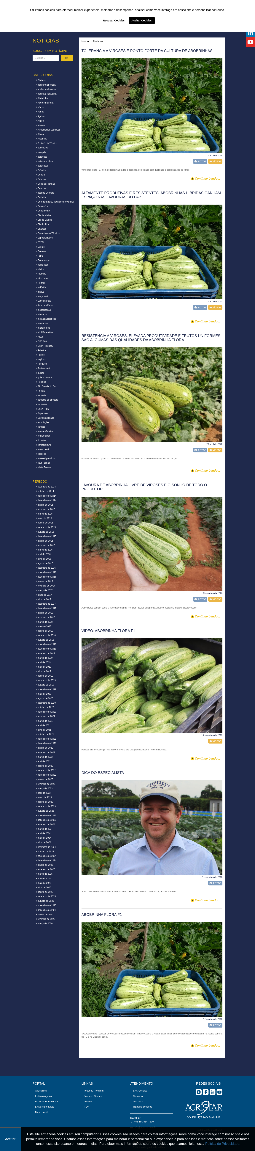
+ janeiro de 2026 (44, 914)
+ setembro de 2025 (46, 896)
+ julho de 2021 (43, 730)
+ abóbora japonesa (45, 85)
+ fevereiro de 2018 (45, 617)
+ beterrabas (42, 165)
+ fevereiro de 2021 (45, 716)
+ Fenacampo (43, 260)
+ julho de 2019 (43, 671)
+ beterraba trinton (45, 161)
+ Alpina (40, 134)
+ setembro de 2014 (46, 486)
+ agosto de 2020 (44, 698)
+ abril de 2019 (43, 662)
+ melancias (42, 323)
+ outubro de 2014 (45, 491)
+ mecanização (43, 310)
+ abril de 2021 (43, 725)
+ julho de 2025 (43, 887)
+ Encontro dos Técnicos (48, 233)
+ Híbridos (41, 273)
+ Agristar (40, 116)
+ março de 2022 (44, 757)
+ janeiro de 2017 (44, 581)
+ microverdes (43, 328)
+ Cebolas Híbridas (45, 184)
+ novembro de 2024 (46, 856)
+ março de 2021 (44, 721)
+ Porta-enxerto (43, 368)
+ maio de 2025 (43, 883)
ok (66, 57)
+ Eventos (41, 251)
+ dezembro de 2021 (46, 743)
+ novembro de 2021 (46, 739)
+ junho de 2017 (44, 595)
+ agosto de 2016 (44, 563)
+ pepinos (40, 359)
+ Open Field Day (44, 346)
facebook (206, 1092)
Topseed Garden (93, 1096)
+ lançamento (42, 296)
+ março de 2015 (44, 513)
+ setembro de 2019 (46, 680)
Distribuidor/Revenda (46, 1101)
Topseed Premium (94, 1090)
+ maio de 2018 (43, 626)
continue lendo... (207, 178)
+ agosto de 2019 (44, 676)
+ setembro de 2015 (46, 527)
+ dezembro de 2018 (46, 648)
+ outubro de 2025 (45, 901)
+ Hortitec (40, 283)
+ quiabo (40, 373)
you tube (219, 1092)
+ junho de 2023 (44, 797)
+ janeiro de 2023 (44, 779)
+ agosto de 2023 (44, 802)
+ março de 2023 (44, 788)
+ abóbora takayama (46, 89)
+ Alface (40, 121)
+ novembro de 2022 (46, 775)
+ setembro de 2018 (46, 635)
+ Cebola (40, 174)
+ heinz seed (42, 265)
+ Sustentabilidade (45, 418)
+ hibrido (40, 269)
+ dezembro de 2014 (46, 500)
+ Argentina (41, 138)
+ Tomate (40, 427)
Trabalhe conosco (142, 1106)
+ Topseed (41, 454)
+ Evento (40, 247)
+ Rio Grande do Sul (46, 386)
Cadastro (138, 1096)
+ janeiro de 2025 (44, 865)
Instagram (199, 1092)
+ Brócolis (41, 170)
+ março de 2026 (44, 923)
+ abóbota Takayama (46, 93)
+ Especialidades (44, 237)
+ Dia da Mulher (44, 215)
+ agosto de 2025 (44, 892)
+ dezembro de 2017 (46, 608)
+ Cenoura (41, 188)
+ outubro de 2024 (45, 851)
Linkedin (213, 1092)
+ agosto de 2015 (44, 522)
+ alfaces (40, 125)
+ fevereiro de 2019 (45, 653)
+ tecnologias (42, 422)
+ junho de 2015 (44, 518)
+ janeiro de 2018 (44, 612)
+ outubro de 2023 (45, 811)
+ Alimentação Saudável (48, 129)
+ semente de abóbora (47, 400)
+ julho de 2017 (43, 599)
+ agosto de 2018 (44, 631)
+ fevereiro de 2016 (45, 545)
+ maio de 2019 (43, 667)
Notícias (98, 41)
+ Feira (39, 256)
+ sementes (41, 404)
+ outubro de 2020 (45, 707)
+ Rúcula (40, 391)
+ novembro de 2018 (46, 644)
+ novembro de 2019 (46, 689)
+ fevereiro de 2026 (45, 919)
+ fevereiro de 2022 (45, 752)
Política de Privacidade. (222, 1144)
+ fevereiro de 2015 (45, 509)
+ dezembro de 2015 (46, 536)
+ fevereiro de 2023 (45, 784)
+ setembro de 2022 (46, 770)
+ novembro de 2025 (46, 905)
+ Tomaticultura (43, 445)
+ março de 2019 (44, 658)
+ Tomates (41, 440)
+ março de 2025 (44, 874)
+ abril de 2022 (43, 761)
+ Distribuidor (42, 224)
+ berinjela (41, 152)
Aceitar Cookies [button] (141, 20)
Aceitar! (10, 1139)
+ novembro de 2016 (46, 572)
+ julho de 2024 (43, 842)
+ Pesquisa (41, 364)
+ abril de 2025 (43, 878)
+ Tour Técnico (43, 463)
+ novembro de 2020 (46, 712)
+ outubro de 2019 (45, 684)
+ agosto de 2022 (44, 766)
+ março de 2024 (44, 829)
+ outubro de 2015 (45, 532)
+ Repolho (41, 382)
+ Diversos (41, 229)
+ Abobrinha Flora (44, 102)
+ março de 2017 (44, 590)
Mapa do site (42, 1112)
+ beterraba (41, 157)
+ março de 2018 (44, 622)
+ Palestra (41, 350)
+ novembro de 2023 (46, 815)
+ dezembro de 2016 (46, 577)
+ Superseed (42, 413)
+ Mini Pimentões (44, 332)
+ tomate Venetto (44, 431)
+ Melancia (41, 314)
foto (200, 161)
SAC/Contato (140, 1090)
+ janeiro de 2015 (44, 505)
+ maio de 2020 (43, 694)
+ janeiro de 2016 (44, 541)
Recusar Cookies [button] (114, 20)
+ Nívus (39, 336)
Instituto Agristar (43, 1096)
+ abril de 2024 (43, 833)
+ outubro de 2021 (45, 734)
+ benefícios (42, 147)
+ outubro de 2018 (45, 640)
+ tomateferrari (43, 436)
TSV (86, 1106)
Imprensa (138, 1101)
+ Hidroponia (42, 278)
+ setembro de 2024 (46, 847)
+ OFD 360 (41, 341)
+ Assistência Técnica (46, 143)
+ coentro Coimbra (45, 193)
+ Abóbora (41, 80)
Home (85, 41)
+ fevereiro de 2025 (45, 869)
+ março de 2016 (44, 549)
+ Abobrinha (42, 98)
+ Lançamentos (43, 300)
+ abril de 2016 (43, 554)
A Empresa (41, 1090)
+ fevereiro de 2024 (45, 824)
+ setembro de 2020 (46, 703)
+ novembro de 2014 (46, 496)
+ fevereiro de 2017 (45, 585)
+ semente (41, 395)
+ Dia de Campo (44, 220)
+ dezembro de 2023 (46, 820)
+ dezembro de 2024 (46, 860)
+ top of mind (42, 449)
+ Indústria (41, 287)
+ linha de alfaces (44, 305)
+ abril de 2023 (43, 793)
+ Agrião (40, 111)
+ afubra (40, 107)
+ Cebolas (41, 179)
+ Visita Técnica (44, 467)
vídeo (215, 161)
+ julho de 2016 (43, 559)
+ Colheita (41, 197)
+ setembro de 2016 (46, 568)
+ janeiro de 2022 (44, 748)
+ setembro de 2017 (46, 604)
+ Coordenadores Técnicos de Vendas (55, 201)
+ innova (40, 292)
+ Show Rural (42, 409)
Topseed (88, 1101)
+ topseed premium (45, 458)
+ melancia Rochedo (46, 319)
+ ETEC (40, 242)
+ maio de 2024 (43, 838)
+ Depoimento (43, 210)
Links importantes (44, 1106)
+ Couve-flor (42, 206)
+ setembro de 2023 (46, 806)
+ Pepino (40, 355)
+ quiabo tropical (44, 377)
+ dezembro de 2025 (46, 910)
